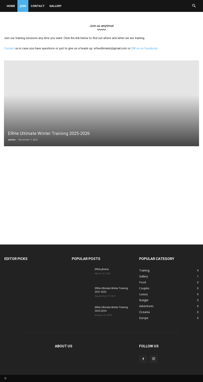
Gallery (55, 6)
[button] (194, 6)
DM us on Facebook (144, 48)
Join (23, 6)
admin (12, 139)
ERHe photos (102, 269)
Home (11, 6)
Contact (38, 6)
